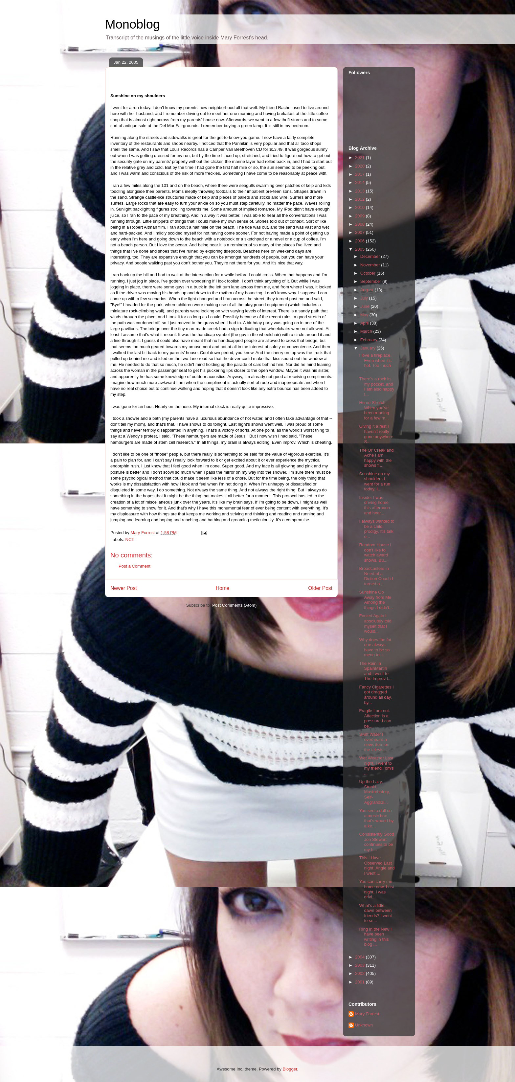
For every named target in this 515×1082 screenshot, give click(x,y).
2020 (360, 166)
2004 (360, 957)
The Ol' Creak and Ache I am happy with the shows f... (376, 458)
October (368, 273)
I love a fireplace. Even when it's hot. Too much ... (375, 363)
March (366, 331)
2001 (360, 982)
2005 (360, 249)
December (370, 256)
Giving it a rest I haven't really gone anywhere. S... (376, 434)
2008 (360, 224)
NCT (129, 539)
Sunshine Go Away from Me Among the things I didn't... (375, 600)
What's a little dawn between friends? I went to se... (375, 913)
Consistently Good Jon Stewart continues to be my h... (376, 842)
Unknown (364, 1025)
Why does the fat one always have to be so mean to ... (375, 647)
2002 (360, 973)
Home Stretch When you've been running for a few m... (374, 410)
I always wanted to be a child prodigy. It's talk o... (376, 529)
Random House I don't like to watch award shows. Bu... (375, 552)
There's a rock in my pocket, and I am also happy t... (376, 386)
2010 (360, 207)
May (364, 314)
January (368, 348)
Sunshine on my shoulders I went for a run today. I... (374, 481)
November (370, 264)
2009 (360, 216)
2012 (360, 199)
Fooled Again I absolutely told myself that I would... (375, 623)
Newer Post (123, 588)
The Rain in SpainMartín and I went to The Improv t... (375, 671)
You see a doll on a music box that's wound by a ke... (376, 818)
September (371, 281)
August (367, 289)
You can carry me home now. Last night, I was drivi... (376, 889)
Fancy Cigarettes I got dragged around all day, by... (376, 695)
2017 (360, 174)
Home (223, 588)
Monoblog (132, 24)
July (364, 298)
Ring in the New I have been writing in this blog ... (375, 937)
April (365, 323)
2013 (360, 191)
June (365, 306)
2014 (360, 182)
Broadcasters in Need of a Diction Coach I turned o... (376, 576)
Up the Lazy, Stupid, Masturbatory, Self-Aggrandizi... (374, 791)
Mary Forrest (367, 1013)
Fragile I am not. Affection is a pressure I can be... (375, 718)
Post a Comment (134, 566)
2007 (360, 232)
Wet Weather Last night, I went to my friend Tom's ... (376, 765)
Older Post (320, 588)
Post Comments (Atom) (234, 605)
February (369, 339)
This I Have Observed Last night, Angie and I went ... (376, 865)
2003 (360, 965)
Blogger (289, 1069)
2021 (360, 157)
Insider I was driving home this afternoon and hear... (374, 505)
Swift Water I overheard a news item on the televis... (374, 742)
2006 (360, 240)
